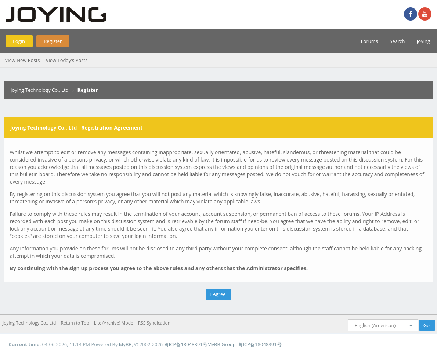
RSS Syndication (154, 323)
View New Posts (22, 60)
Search (397, 41)
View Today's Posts (67, 60)
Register (53, 41)
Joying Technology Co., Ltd (40, 90)
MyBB (125, 344)
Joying (423, 41)
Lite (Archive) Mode (113, 323)
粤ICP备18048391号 (185, 344)
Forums (369, 41)
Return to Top (75, 323)
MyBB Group (221, 344)
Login (19, 41)
